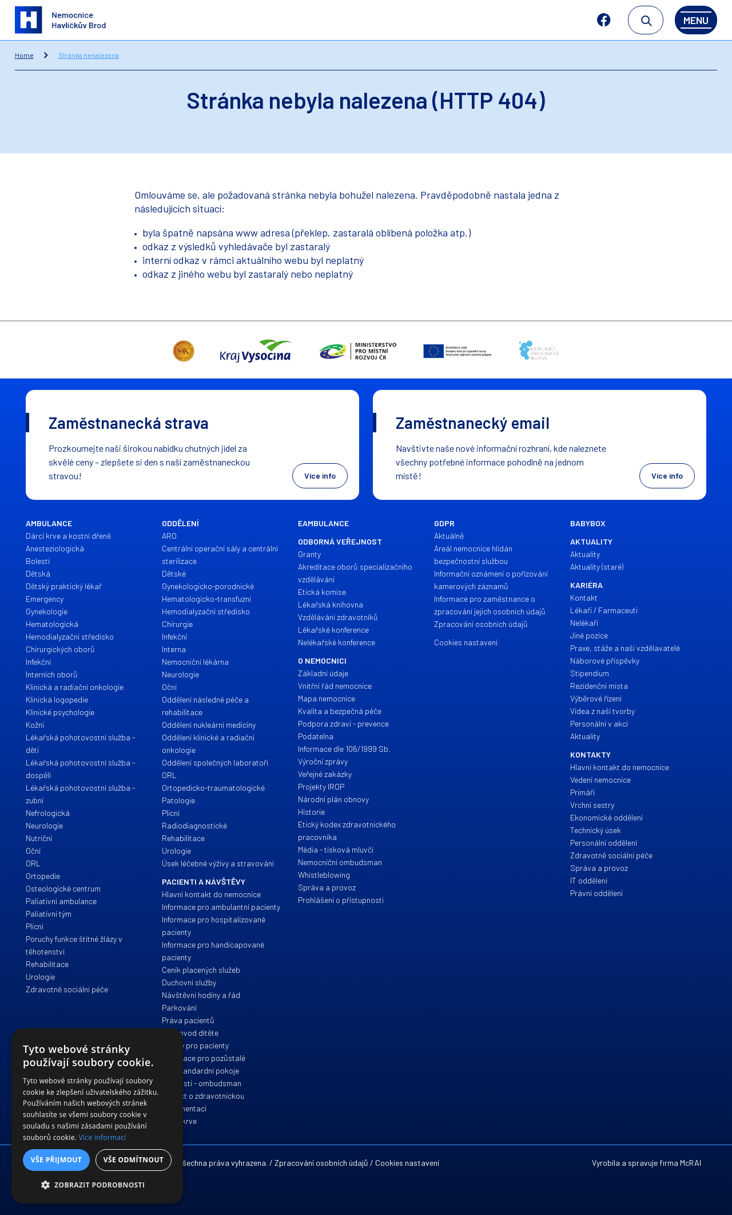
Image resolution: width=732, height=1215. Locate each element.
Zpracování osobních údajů (321, 1162)
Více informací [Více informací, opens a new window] (102, 1137)
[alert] (97, 1116)
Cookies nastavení (407, 1162)
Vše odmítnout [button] (134, 1160)
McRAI (690, 1162)
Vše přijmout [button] (56, 1160)
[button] (97, 1185)
